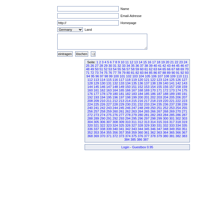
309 (121, 122)
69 (182, 69)
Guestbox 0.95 (142, 147)
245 (121, 108)
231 (134, 104)
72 (92, 72)
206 (178, 97)
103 (135, 76)
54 (114, 69)
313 (146, 122)
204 (165, 97)
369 (96, 136)
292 (115, 118)
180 (115, 94)
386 (139, 139)
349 (172, 129)
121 (146, 79)
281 (146, 115)
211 (108, 101)
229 (121, 104)
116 (115, 79)
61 (146, 69)
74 (101, 72)
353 (96, 132)
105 (147, 76)
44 (173, 65)
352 (90, 132)
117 (121, 79)
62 (151, 69)
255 (184, 108)
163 (108, 90)
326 (127, 125)
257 (96, 111)
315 (159, 122)
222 (178, 101)
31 (114, 65)
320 (90, 125)
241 (96, 108)
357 (121, 132)
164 (115, 90)
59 (137, 69)
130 (102, 83)
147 (108, 87)
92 (182, 72)
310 (127, 122)
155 (159, 87)
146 (102, 87)
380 (165, 136)
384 (127, 139)
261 (121, 111)
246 (127, 108)
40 (155, 65)
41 (159, 65)
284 (165, 115)
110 (179, 76)
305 (96, 122)
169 (146, 90)
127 (184, 79)
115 (108, 79)
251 (159, 108)
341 (121, 129)
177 (96, 94)
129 (96, 83)
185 (146, 94)
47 (186, 65)
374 (127, 136)
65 (164, 69)
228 (115, 104)
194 (102, 97)
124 (165, 79)
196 (115, 97)
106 (153, 76)
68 (178, 69)
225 (96, 104)
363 (159, 132)
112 (90, 79)
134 (127, 83)
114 (102, 79)
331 (159, 125)
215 (134, 101)
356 (115, 132)
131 (108, 83)
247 (134, 108)
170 (152, 90)
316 (165, 122)
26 (92, 65)
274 (102, 115)
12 (131, 62)
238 (178, 104)
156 (165, 87)
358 (127, 132)
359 (134, 132)
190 (178, 94)
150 (127, 87)
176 (90, 94)
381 (172, 136)
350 (178, 129)
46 (182, 65)
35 (133, 65)
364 (165, 132)
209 (96, 101)
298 (152, 118)
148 (115, 87)
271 (184, 111)
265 (146, 111)
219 (159, 101)
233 (146, 104)
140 (165, 83)
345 (146, 129)
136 (140, 83)
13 (136, 62)
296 (140, 118)
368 (90, 136)
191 (184, 94)
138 (152, 83)
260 (115, 111)
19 (163, 62)
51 (101, 69)
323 (108, 125)
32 (119, 65)
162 (102, 90)
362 (152, 132)
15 (145, 62)
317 (172, 122)
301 (172, 118)
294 (127, 118)
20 (167, 62)
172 (165, 90)
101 (122, 76)
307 (108, 122)
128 (90, 83)
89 (168, 72)
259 (108, 111)
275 (108, 115)
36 (137, 65)
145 (96, 87)
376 (140, 136)
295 (134, 118)
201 (146, 97)
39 (151, 65)
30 (110, 65)
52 (106, 69)
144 (90, 87)
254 (178, 108)
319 (184, 122)
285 (172, 115)
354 (102, 132)
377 (146, 136)
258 (102, 111)
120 (140, 79)
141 (172, 83)
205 (172, 97)
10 (122, 62)
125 (172, 79)
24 (185, 62)
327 (134, 125)
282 (152, 115)
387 (145, 139)
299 (159, 118)
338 (102, 129)
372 (115, 136)
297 (146, 118)
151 (134, 87)
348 (165, 129)
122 (152, 79)
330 (152, 125)
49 (92, 69)
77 (114, 72)
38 (146, 65)
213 (121, 101)
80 (128, 72)
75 (106, 72)
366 (178, 132)
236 (165, 104)
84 (146, 72)
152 (140, 87)
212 (115, 101)
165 (121, 90)
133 (121, 83)
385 (133, 139)
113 (96, 79)
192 (90, 97)
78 (119, 72)
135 (134, 83)
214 (127, 101)
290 (102, 118)
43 (168, 65)
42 (164, 65)
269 (172, 111)
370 (102, 136)
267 (159, 111)
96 (97, 76)
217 (146, 101)
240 (90, 108)
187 (159, 94)
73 (96, 72)
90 (173, 72)
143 (184, 83)
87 (159, 72)
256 (90, 111)
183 (134, 94)
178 (102, 94)
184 (140, 94)
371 (108, 136)
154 (152, 87)
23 (181, 62)
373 (121, 136)
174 (178, 90)
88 (164, 72)
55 (119, 69)
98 (106, 76)
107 (160, 76)
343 (134, 129)
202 (152, 97)
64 (159, 69)
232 (140, 104)
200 (140, 97)
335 (184, 125)
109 (172, 76)
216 (140, 101)
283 (159, 115)
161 (96, 90)
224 (90, 104)
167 (134, 90)
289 (96, 118)
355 (108, 132)
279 (134, 115)
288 (90, 118)
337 (96, 129)
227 (108, 104)
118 (127, 79)
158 (178, 87)
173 (172, 90)
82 (137, 72)
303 (184, 118)
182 (127, 94)
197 (121, 97)
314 (152, 122)
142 (178, 83)
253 (172, 108)
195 (108, 97)
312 (140, 122)
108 (166, 76)
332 (165, 125)
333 (172, 125)
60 (141, 69)
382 (178, 136)
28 (101, 65)
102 (128, 76)
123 (159, 79)
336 (90, 129)
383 (184, 136)
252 (165, 108)
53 (110, 69)
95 (92, 76)
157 (172, 87)
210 (102, 101)
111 (185, 76)
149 (121, 87)
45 (178, 65)
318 (178, 122)
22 (176, 62)
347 (159, 129)
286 (178, 115)
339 (108, 129)
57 (128, 69)
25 (87, 65)
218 (152, 101)
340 (115, 129)
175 (184, 90)
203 (159, 97)
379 (159, 136)
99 (111, 76)
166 (127, 90)
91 (178, 72)
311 (134, 122)
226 (102, 104)
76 (110, 72)
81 (133, 72)
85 (151, 72)
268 (165, 111)
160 (90, 90)
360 (140, 132)
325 (121, 125)
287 (184, 115)
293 (121, 118)
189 (172, 94)
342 (127, 129)
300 (165, 118)
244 (115, 108)
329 (146, 125)
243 (108, 108)
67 (173, 69)
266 (152, 111)
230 (127, 104)
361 (146, 132)
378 (152, 136)
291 (108, 118)
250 (152, 108)
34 (128, 65)
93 (186, 72)
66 (168, 69)
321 (96, 125)
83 (141, 72)
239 (184, 104)
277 (121, 115)
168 (140, 90)
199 (134, 97)
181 (121, 94)
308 (115, 122)
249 (146, 108)
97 (101, 76)
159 (184, 87)
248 (140, 108)
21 (172, 62)
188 (165, 94)
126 (178, 79)
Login (125, 147)
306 (102, 122)
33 (123, 65)
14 (140, 62)
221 (172, 101)
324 (115, 125)
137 (146, 83)
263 (134, 111)
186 (152, 94)
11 (127, 62)
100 (116, 76)
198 (127, 97)
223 (184, 101)
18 (158, 62)
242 (102, 108)
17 (154, 62)
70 (186, 69)
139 (159, 83)
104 (141, 76)
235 (159, 104)
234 (152, 104)
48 (87, 69)
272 (90, 115)
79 (123, 72)
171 (159, 90)
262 (127, 111)
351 (184, 129)
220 (165, 101)
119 (134, 79)
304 (90, 122)
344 (140, 129)
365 (172, 132)
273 (96, 115)
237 (172, 104)
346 (152, 129)
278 (127, 115)
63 (155, 69)
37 (141, 65)
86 (155, 72)
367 (184, 132)
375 (134, 136)
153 (146, 87)
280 (140, 115)
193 (96, 97)
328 (140, 125)
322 (102, 125)
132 (115, 83)
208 (90, 101)
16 (149, 62)
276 (115, 115)
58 (133, 69)
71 (87, 72)
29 (106, 65)
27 (96, 65)
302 (178, 118)
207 (184, 97)
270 (178, 111)
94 (88, 76)
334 (178, 125)
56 (123, 69)
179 (108, 94)
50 (96, 69)
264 (140, 111)
